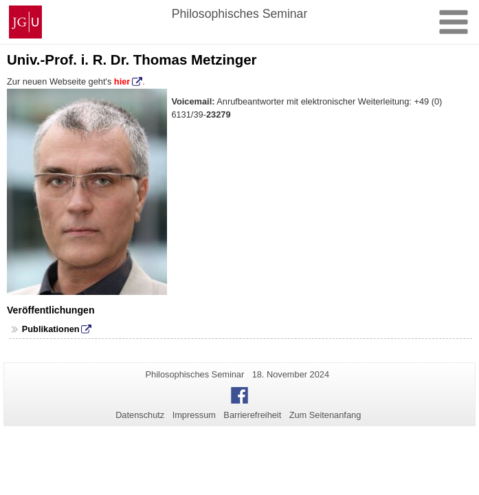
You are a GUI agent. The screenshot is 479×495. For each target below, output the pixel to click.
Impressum (194, 415)
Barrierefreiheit (252, 415)
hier (120, 81)
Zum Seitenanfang (325, 415)
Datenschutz (139, 415)
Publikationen (51, 329)
